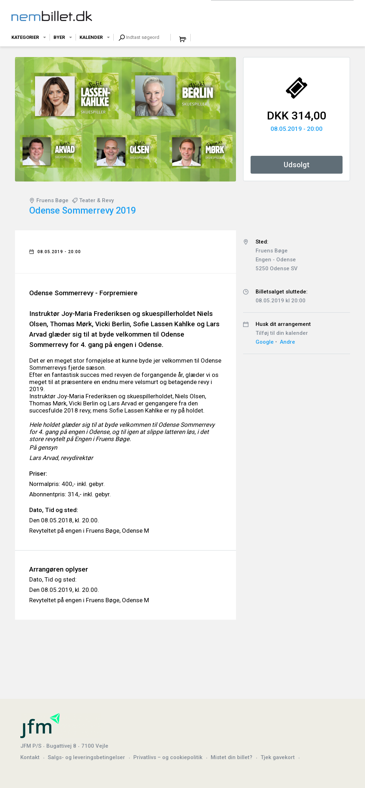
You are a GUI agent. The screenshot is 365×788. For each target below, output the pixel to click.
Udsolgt (296, 164)
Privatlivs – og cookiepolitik (167, 757)
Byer (59, 37)
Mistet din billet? (231, 757)
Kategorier (25, 37)
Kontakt (30, 757)
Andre (287, 342)
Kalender (91, 37)
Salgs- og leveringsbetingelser (86, 757)
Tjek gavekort (278, 757)
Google (265, 342)
